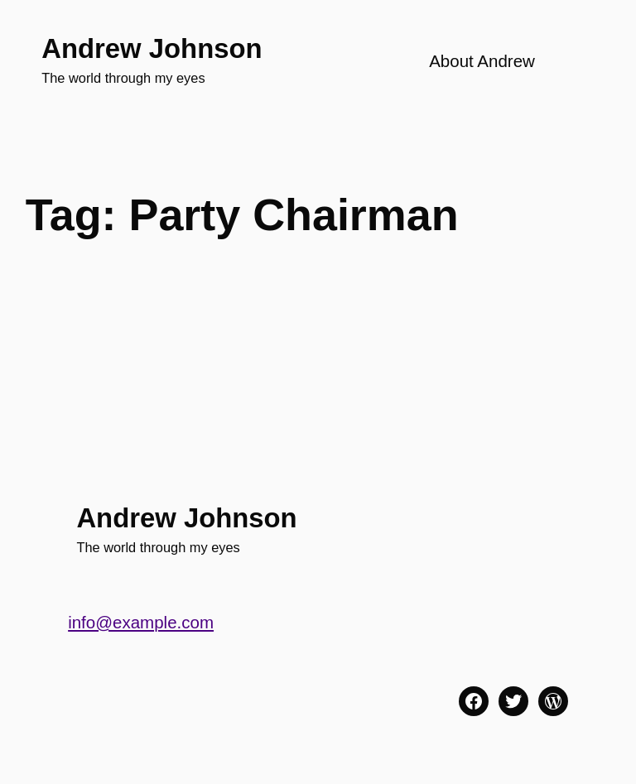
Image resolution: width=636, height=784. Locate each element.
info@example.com (141, 622)
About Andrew (482, 60)
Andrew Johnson (151, 48)
